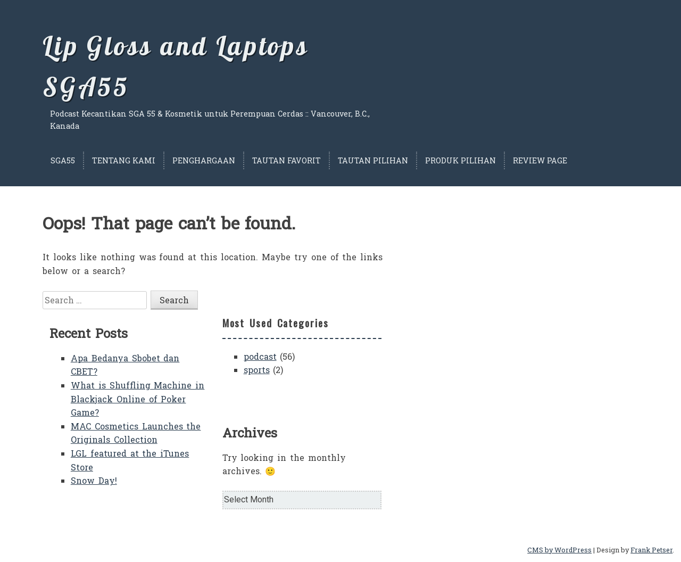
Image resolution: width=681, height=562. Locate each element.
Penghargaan (203, 160)
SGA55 (63, 160)
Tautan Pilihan (373, 160)
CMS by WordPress (559, 550)
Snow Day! (94, 480)
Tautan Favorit (286, 160)
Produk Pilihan (460, 160)
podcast (260, 356)
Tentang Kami (123, 160)
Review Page (540, 160)
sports (257, 369)
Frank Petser (651, 550)
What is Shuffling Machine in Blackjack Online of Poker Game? (138, 398)
